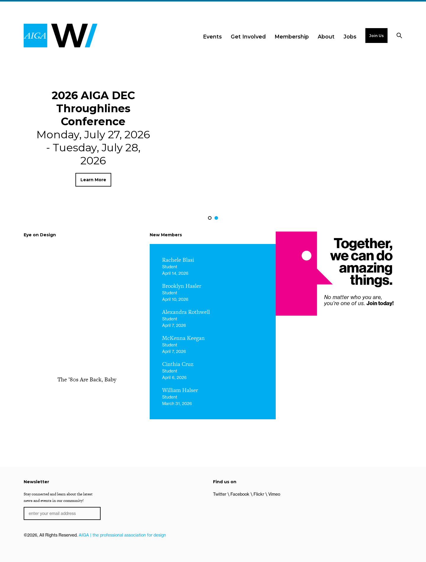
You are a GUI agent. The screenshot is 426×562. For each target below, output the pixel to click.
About (326, 36)
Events (212, 36)
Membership (292, 36)
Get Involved (248, 36)
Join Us (376, 35)
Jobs (349, 36)
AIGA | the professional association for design (122, 535)
